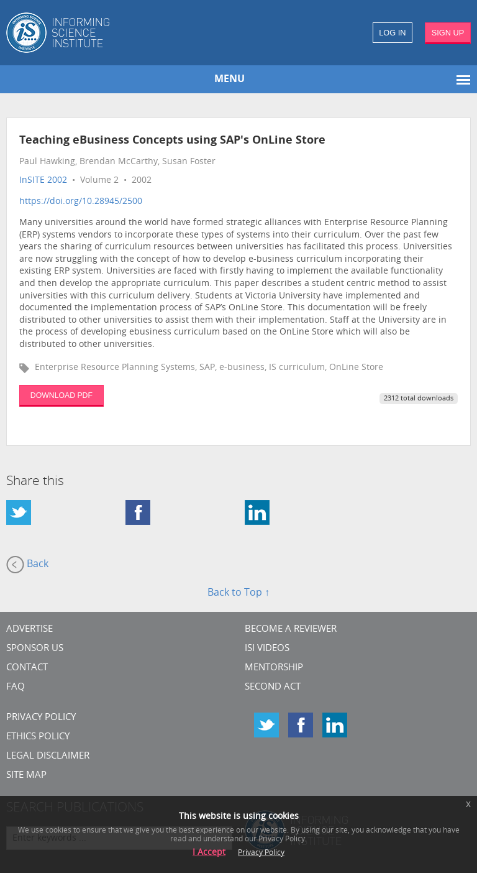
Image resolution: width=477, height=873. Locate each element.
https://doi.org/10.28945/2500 (80, 201)
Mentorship (274, 668)
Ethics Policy (38, 737)
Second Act (273, 687)
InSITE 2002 (43, 180)
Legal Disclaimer (47, 756)
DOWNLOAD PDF (61, 395)
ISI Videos (267, 649)
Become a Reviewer (291, 629)
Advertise (29, 629)
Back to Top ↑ (238, 593)
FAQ (15, 687)
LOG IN (392, 32)
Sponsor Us (34, 649)
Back (27, 564)
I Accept (209, 852)
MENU (229, 80)
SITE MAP (26, 775)
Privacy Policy (41, 718)
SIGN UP (448, 32)
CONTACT (27, 668)
